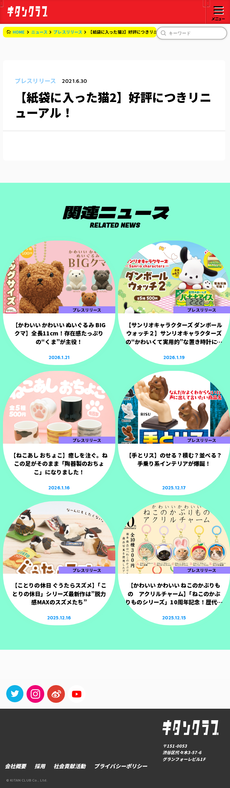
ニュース (39, 32)
